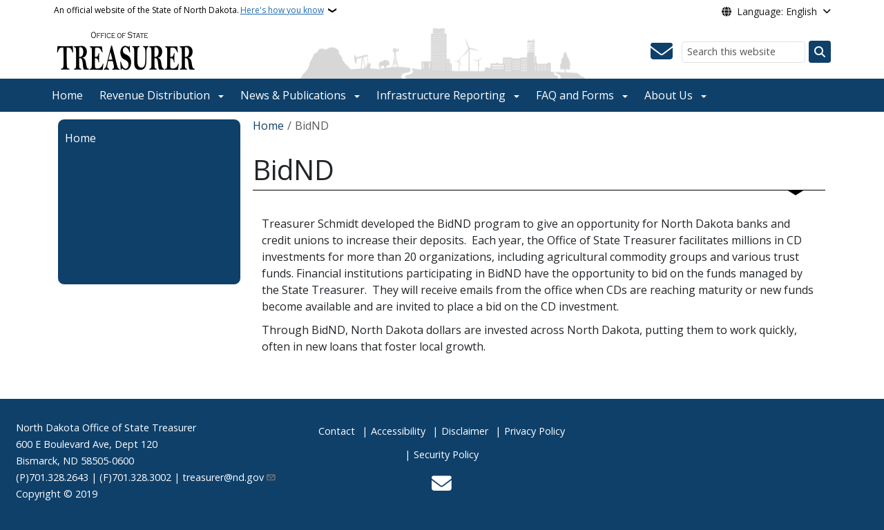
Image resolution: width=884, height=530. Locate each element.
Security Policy (446, 454)
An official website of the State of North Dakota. (189, 10)
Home (67, 95)
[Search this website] (743, 52)
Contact (336, 431)
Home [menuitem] (80, 138)
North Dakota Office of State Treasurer (106, 427)
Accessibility (398, 431)
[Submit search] (820, 52)
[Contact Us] (662, 51)
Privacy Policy (534, 431)
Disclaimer (464, 431)
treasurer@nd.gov (229, 477)
